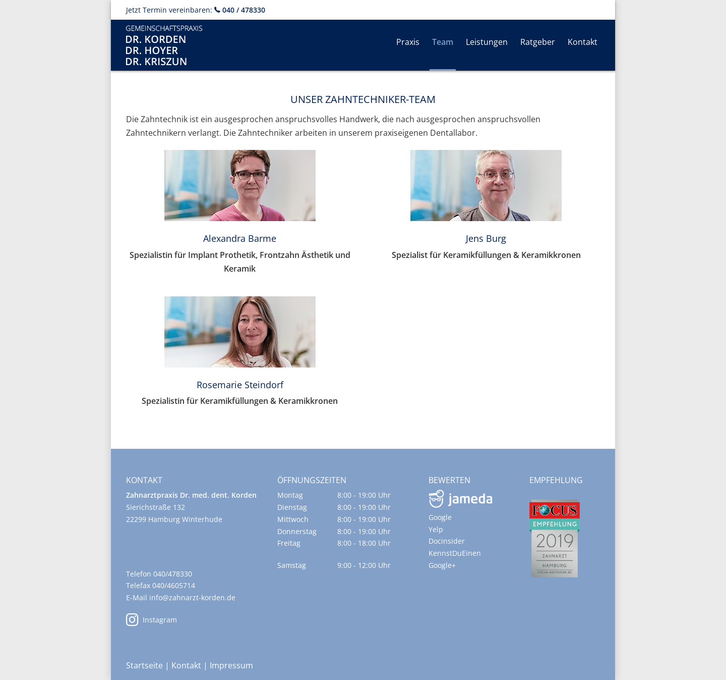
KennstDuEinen (455, 553)
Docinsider (447, 541)
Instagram (151, 619)
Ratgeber (537, 41)
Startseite (144, 665)
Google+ (442, 565)
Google (440, 517)
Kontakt (582, 41)
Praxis (407, 41)
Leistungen (487, 41)
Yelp (436, 529)
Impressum (231, 665)
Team (442, 41)
